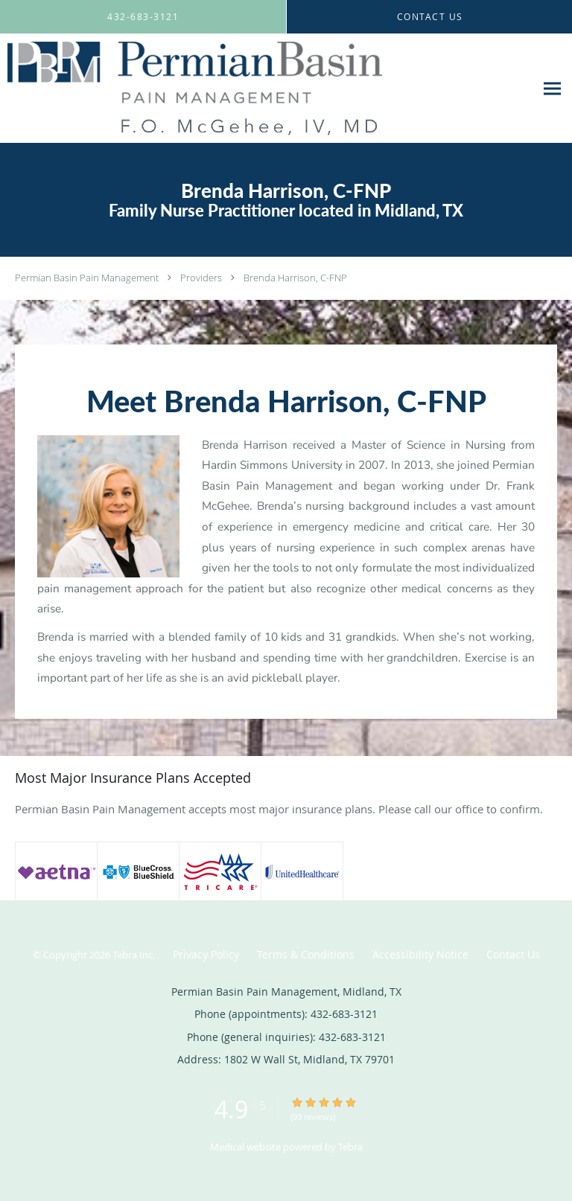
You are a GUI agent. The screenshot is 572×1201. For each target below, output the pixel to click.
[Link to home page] (267, 88)
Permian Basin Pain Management (87, 277)
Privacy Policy (206, 954)
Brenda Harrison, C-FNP (295, 277)
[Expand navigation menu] (552, 88)
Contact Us (513, 954)
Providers (201, 277)
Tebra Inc (132, 954)
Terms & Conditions (306, 954)
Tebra (350, 1146)
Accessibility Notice (420, 954)
